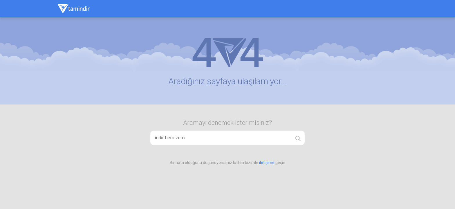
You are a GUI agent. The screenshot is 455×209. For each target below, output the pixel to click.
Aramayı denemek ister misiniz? (227, 122)
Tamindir (74, 8)
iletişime (267, 162)
